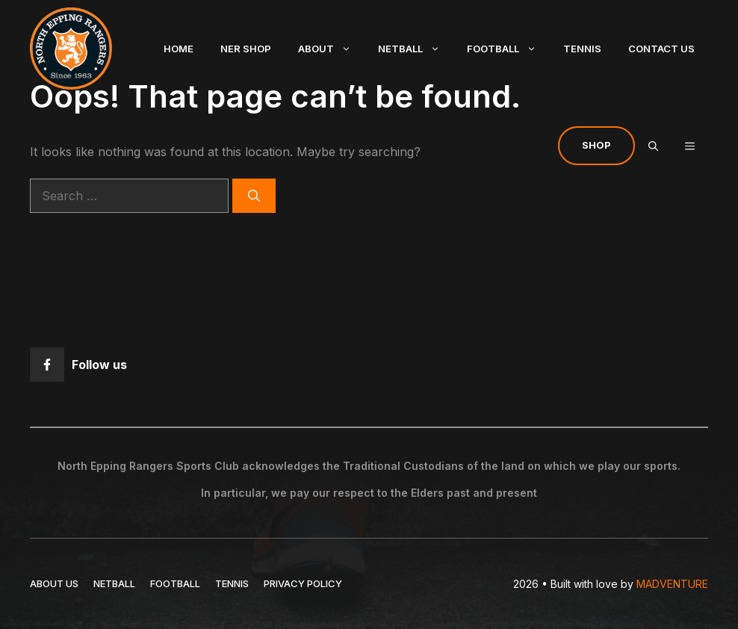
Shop (596, 145)
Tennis (582, 49)
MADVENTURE (672, 583)
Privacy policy (303, 583)
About (331, 48)
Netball (415, 48)
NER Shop (245, 49)
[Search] (254, 196)
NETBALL (114, 583)
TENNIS (232, 583)
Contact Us (661, 49)
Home (178, 49)
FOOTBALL (175, 583)
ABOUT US (54, 583)
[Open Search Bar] (653, 145)
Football (508, 48)
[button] (690, 145)
